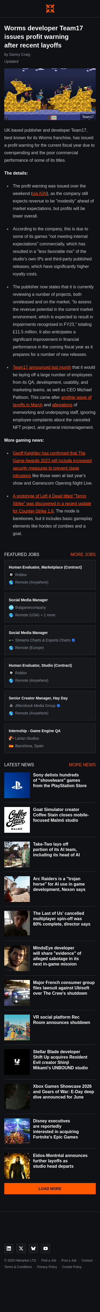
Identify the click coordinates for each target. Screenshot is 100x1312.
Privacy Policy (47, 1267)
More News (82, 764)
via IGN (40, 193)
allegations (62, 405)
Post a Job (69, 1260)
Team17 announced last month (42, 367)
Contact (87, 1260)
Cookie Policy (72, 1267)
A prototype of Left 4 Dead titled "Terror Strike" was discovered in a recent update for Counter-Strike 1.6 (52, 503)
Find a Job (48, 1260)
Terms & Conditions (18, 1267)
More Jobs (83, 554)
